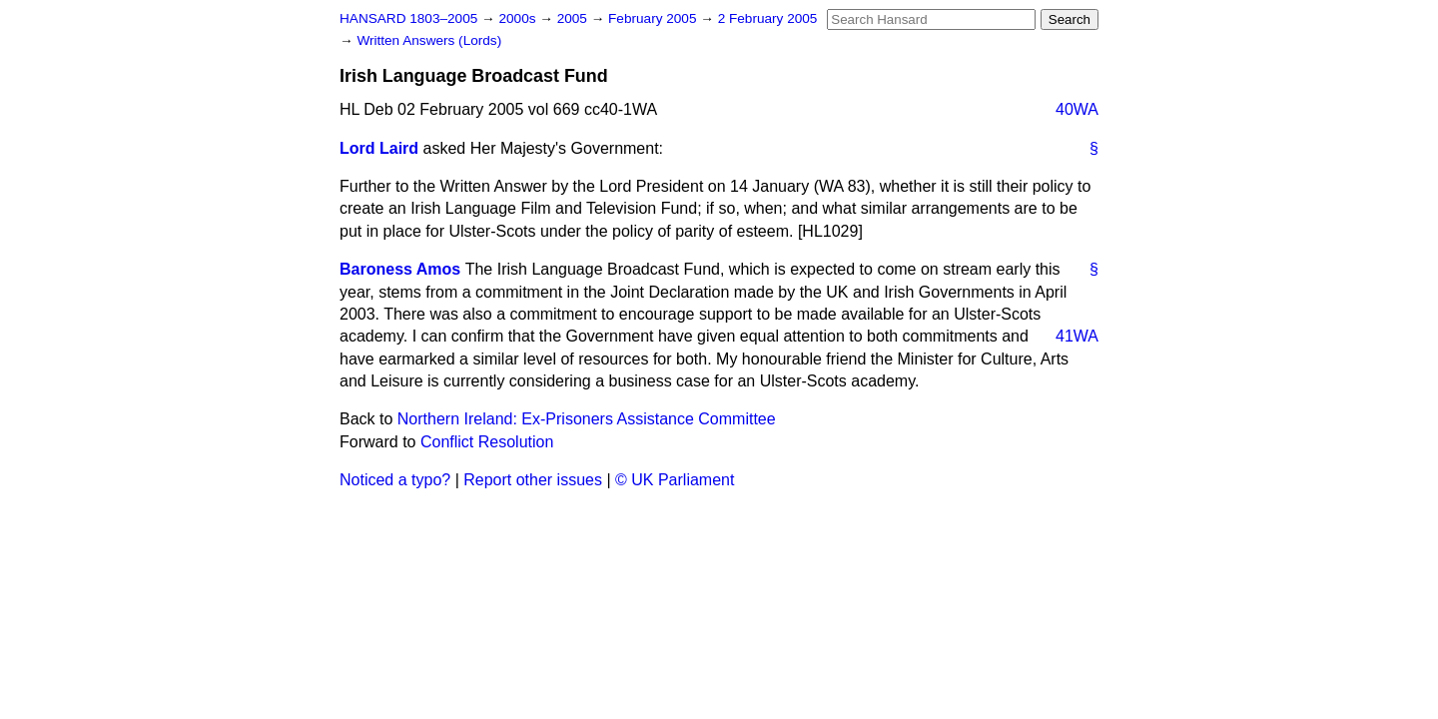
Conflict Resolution (486, 441)
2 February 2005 (768, 18)
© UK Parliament (674, 479)
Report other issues (532, 479)
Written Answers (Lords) (429, 40)
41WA (1077, 336)
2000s (518, 18)
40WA (1077, 109)
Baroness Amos (400, 269)
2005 (574, 18)
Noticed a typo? (395, 479)
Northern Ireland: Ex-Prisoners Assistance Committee (586, 418)
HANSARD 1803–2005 (408, 18)
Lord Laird (379, 148)
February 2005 (654, 18)
